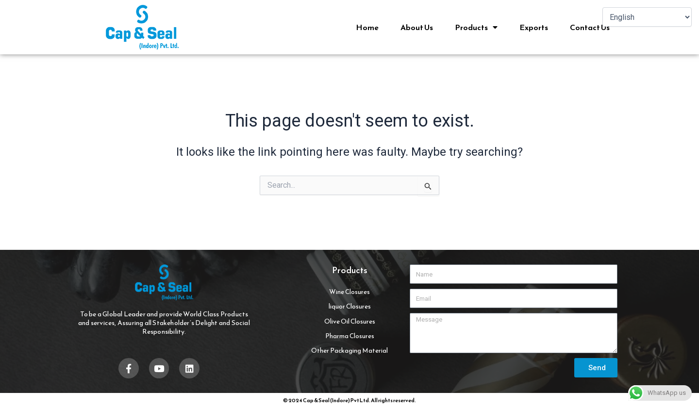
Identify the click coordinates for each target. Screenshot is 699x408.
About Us (416, 27)
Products (476, 27)
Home (367, 27)
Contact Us (590, 27)
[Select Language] (647, 17)
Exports (533, 27)
